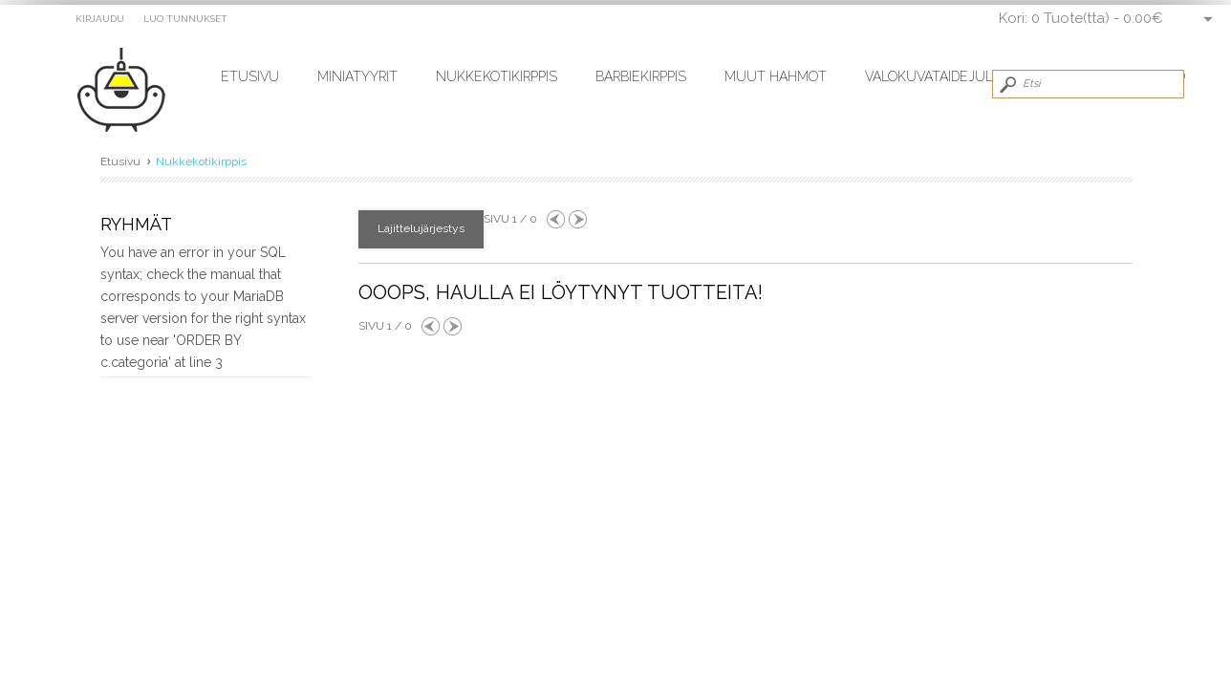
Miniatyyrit (357, 76)
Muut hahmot (775, 76)
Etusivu (250, 76)
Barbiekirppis (640, 76)
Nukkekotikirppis (496, 76)
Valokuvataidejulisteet (952, 76)
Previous (556, 219)
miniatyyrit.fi (130, 91)
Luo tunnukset (185, 18)
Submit (1006, 84)
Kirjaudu (100, 18)
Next (578, 219)
